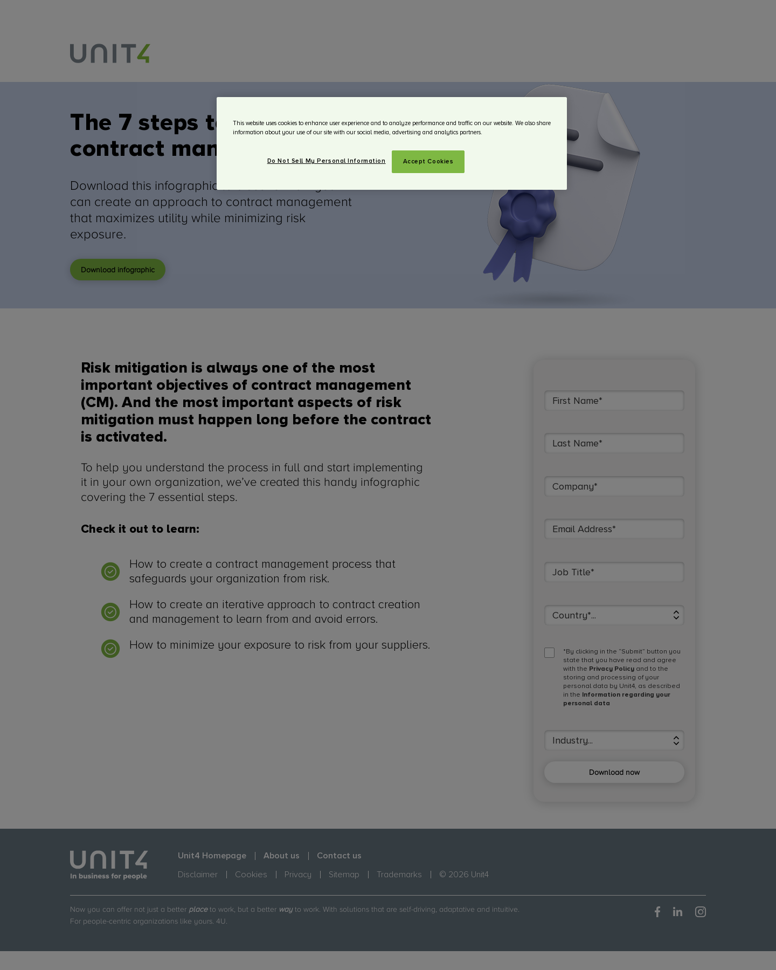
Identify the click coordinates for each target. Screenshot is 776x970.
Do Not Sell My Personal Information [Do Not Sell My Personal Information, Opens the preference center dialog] (326, 160)
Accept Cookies (428, 161)
